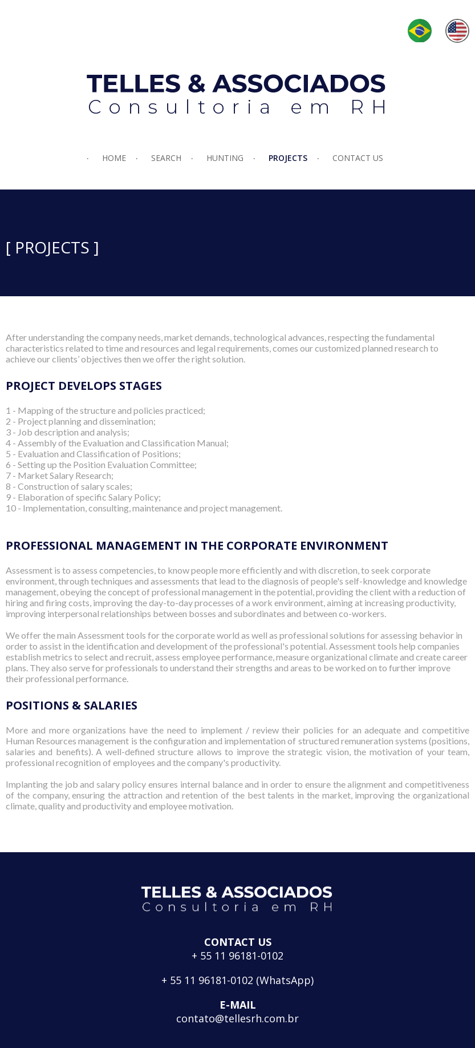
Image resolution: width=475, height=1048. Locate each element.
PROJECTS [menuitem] (288, 157)
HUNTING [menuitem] (224, 157)
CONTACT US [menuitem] (357, 157)
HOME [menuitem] (114, 157)
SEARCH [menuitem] (166, 157)
